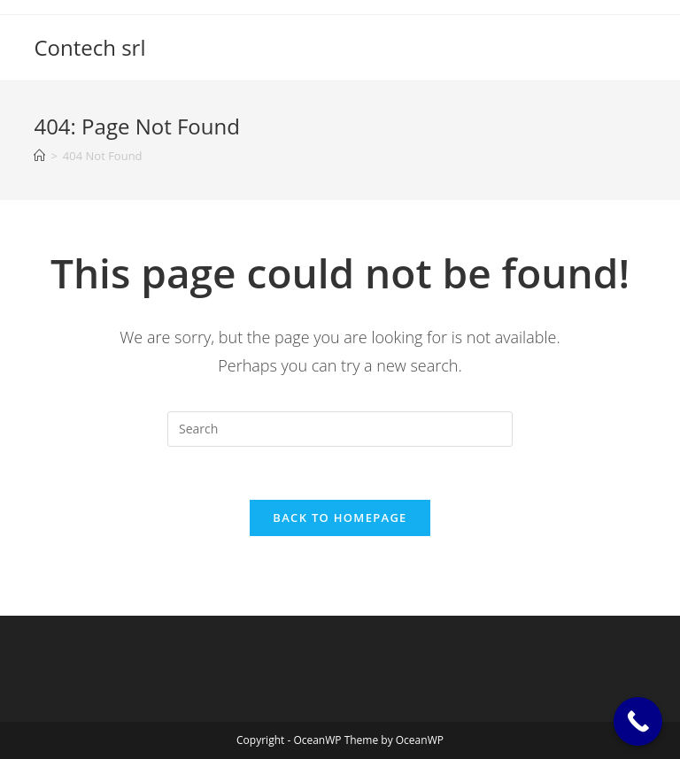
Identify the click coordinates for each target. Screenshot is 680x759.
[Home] (39, 156)
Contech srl (89, 47)
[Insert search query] (340, 429)
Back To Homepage (339, 517)
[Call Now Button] (638, 721)
